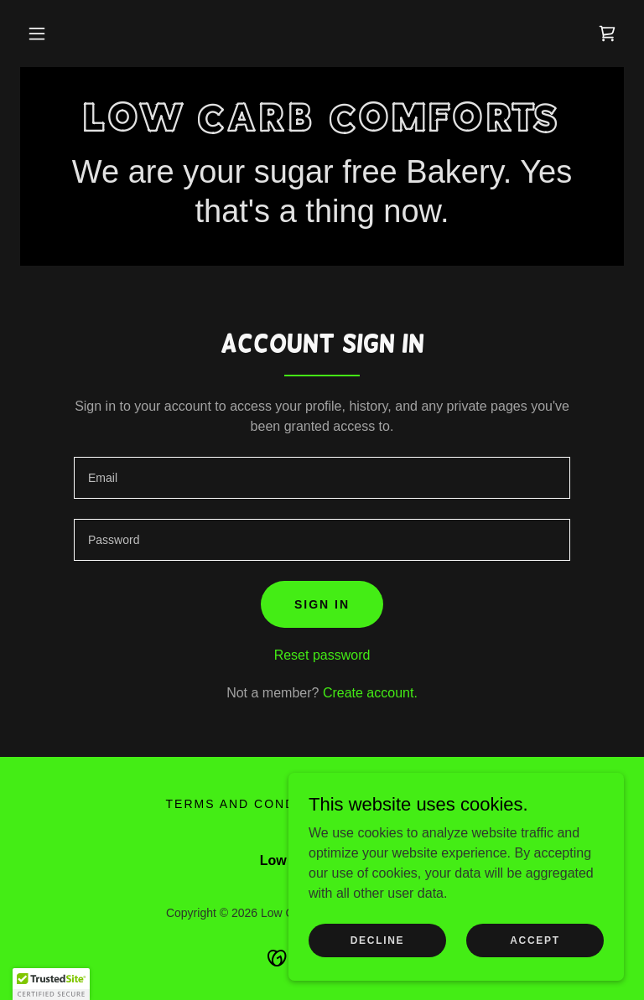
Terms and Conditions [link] (255, 804)
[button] (37, 33)
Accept (535, 940)
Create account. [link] (370, 693)
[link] (607, 33)
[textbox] (322, 478)
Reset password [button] (322, 655)
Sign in (322, 604)
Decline (378, 940)
